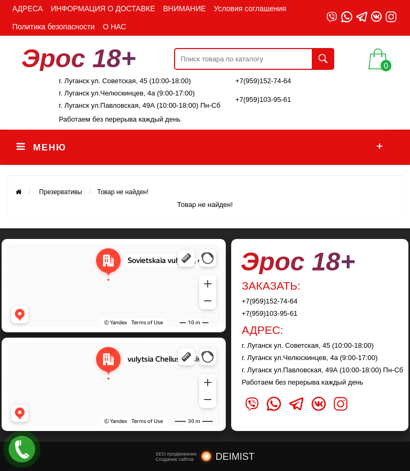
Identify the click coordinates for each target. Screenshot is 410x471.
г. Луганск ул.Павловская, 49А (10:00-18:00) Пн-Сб (139, 105)
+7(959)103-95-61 (263, 99)
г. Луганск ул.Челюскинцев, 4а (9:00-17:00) (127, 93)
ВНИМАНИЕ (184, 8)
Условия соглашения (250, 8)
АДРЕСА (27, 8)
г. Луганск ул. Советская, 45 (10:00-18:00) (125, 81)
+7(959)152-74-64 (263, 81)
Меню (49, 147)
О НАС (114, 26)
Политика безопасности (53, 26)
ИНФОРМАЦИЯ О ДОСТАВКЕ (103, 8)
